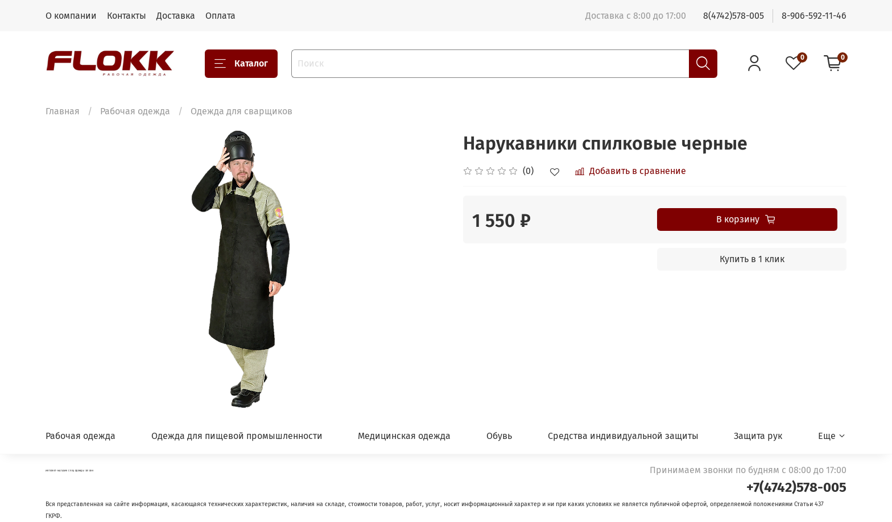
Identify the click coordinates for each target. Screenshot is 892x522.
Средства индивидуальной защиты (623, 435)
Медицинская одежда (404, 435)
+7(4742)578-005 (796, 487)
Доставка (175, 15)
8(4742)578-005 (733, 15)
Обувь (499, 435)
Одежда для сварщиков (241, 111)
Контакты (126, 15)
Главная (63, 111)
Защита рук (758, 435)
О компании (71, 15)
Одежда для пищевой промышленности (237, 435)
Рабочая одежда (135, 111)
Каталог (241, 63)
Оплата (220, 15)
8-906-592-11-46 (814, 15)
